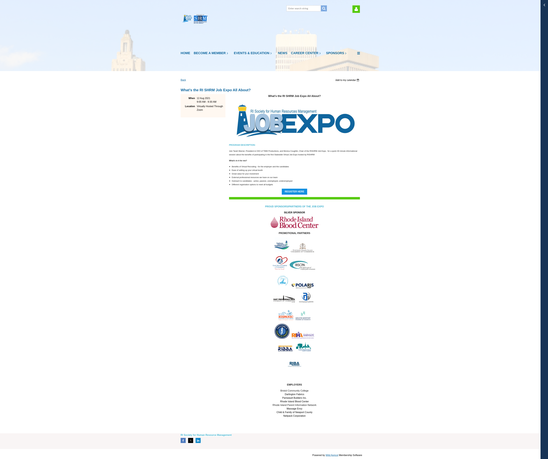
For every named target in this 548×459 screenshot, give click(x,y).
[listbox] (347, 80)
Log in (356, 9)
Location (190, 106)
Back (183, 80)
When (191, 98)
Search (324, 8)
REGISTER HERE (294, 191)
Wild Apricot (332, 455)
